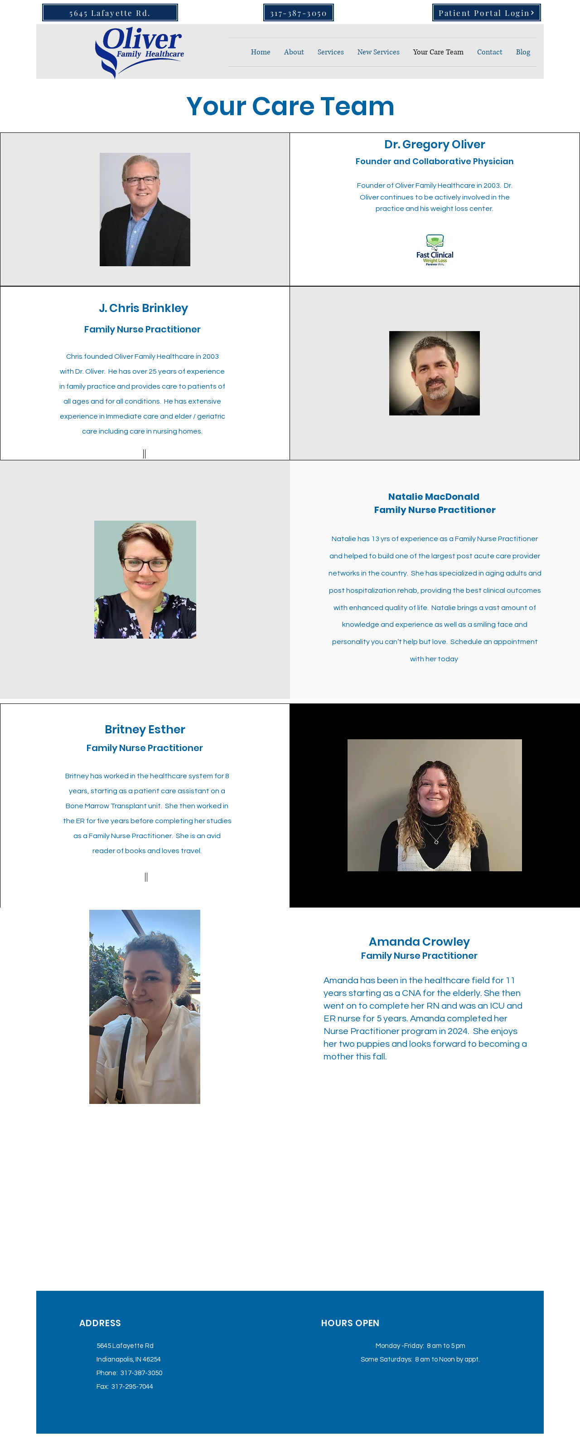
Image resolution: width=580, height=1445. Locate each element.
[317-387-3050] (298, 12)
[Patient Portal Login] (486, 12)
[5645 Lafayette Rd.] (110, 12)
